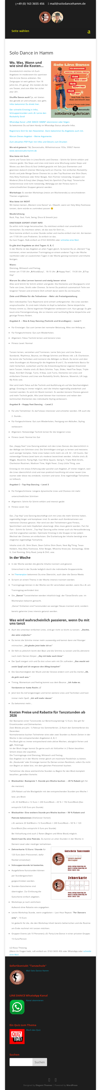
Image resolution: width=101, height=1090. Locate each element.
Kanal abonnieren (34, 1000)
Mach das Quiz (33, 1029)
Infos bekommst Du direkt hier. (25, 104)
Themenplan (21, 574)
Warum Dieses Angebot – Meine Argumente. (31, 136)
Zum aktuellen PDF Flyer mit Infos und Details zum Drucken (38, 141)
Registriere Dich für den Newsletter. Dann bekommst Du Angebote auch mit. (47, 130)
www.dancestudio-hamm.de (23, 150)
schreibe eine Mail (70, 239)
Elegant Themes (44, 1085)
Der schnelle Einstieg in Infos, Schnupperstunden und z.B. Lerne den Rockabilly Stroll (28, 113)
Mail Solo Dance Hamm (37, 970)
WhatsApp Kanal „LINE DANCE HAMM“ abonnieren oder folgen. (40, 121)
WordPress (72, 1085)
